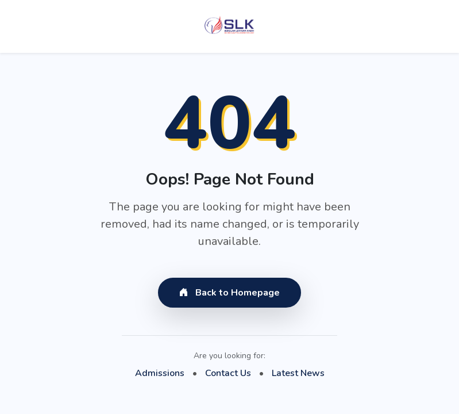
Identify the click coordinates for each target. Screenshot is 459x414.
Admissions (159, 373)
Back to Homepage (229, 292)
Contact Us (228, 373)
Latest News (298, 373)
